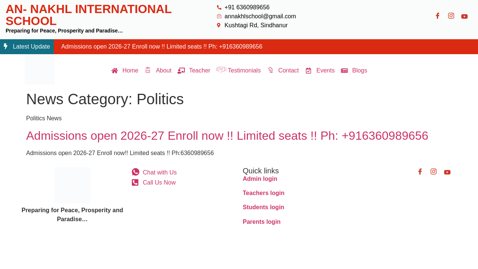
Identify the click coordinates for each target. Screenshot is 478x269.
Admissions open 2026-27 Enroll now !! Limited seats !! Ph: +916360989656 (162, 46)
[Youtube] (464, 16)
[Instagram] (451, 16)
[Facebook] (437, 16)
